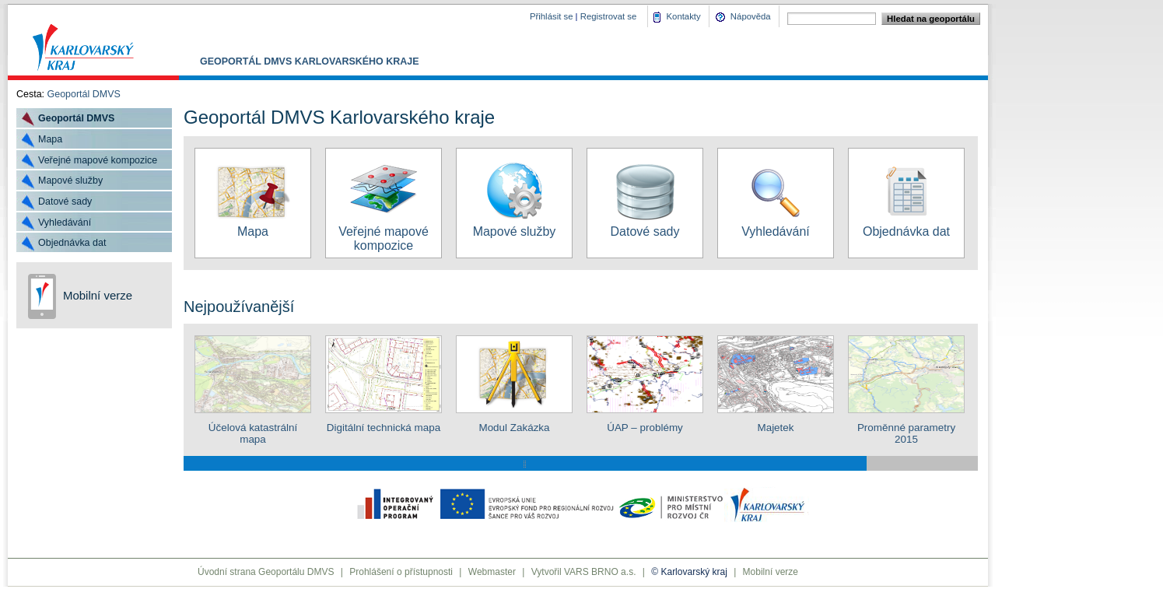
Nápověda (750, 16)
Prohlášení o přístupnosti (401, 571)
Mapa (50, 139)
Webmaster (492, 571)
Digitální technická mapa (383, 421)
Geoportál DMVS (84, 94)
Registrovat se (608, 16)
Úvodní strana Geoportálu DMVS (266, 571)
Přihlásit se (551, 16)
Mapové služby (70, 180)
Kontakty (684, 16)
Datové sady (65, 201)
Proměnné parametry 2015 (906, 427)
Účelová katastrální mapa (252, 427)
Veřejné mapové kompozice (97, 160)
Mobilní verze (97, 295)
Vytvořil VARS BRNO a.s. (583, 571)
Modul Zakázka (514, 421)
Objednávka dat (72, 242)
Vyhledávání (64, 222)
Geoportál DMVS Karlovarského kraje (309, 61)
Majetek (775, 421)
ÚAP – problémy (645, 421)
